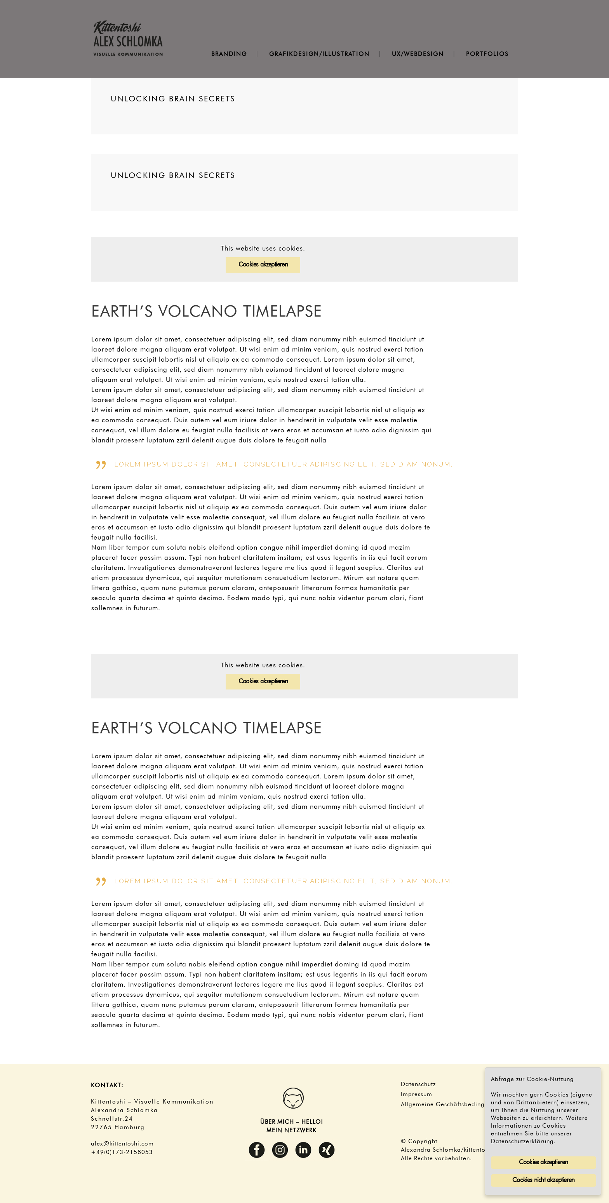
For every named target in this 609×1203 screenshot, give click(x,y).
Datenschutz (418, 1084)
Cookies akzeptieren (263, 265)
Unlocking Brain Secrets (173, 99)
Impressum (416, 1094)
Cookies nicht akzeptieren (543, 1180)
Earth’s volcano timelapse (206, 312)
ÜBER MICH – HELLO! (291, 1122)
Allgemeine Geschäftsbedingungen (452, 1104)
